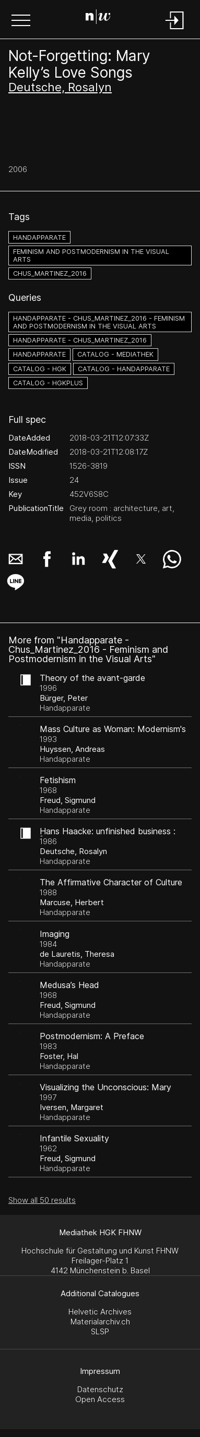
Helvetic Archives (100, 1312)
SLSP (100, 1331)
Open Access (100, 1399)
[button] (20, 21)
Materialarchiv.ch (100, 1321)
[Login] (174, 30)
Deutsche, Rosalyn (60, 87)
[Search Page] (98, 18)
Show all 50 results (42, 1200)
